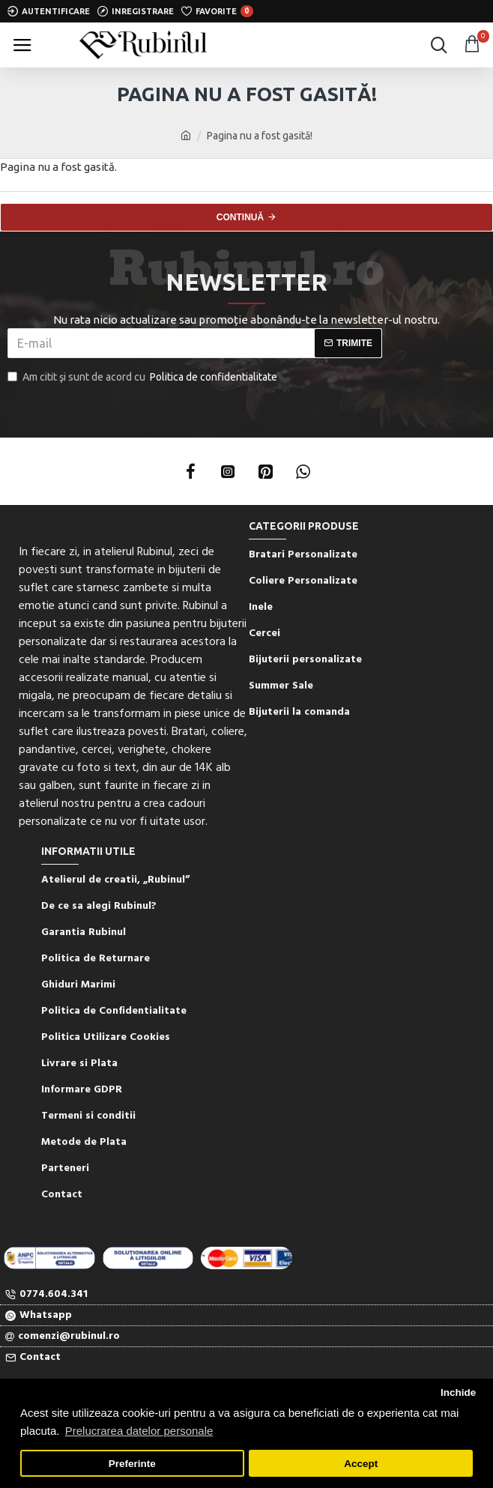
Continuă (240, 217)
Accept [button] (361, 1463)
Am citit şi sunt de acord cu (143, 377)
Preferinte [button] (132, 1463)
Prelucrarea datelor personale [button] (139, 1430)
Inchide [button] (458, 1392)
